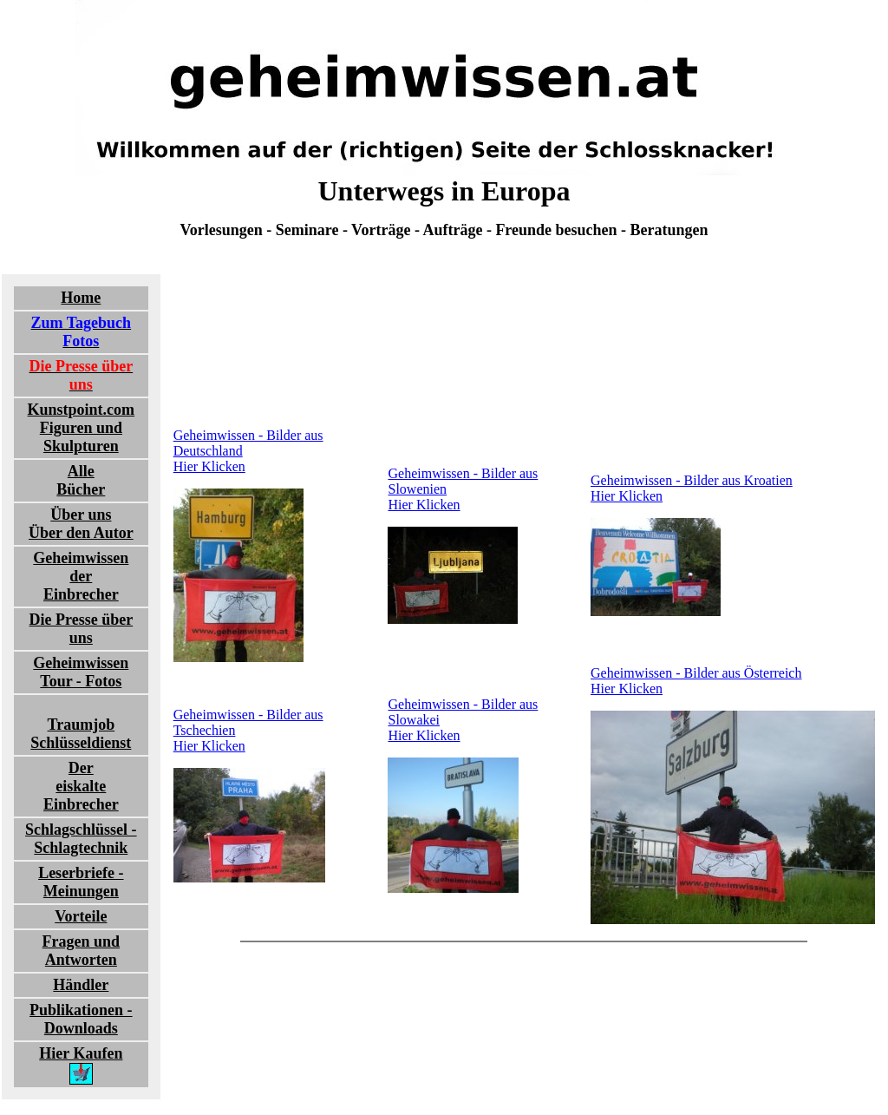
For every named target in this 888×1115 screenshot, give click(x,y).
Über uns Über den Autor (81, 523)
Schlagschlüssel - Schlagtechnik (81, 838)
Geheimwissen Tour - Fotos (80, 672)
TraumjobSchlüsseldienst (80, 733)
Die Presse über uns (81, 628)
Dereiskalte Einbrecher (81, 786)
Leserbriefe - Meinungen (80, 882)
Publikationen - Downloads (81, 1019)
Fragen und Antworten (81, 950)
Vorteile (81, 916)
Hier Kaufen (80, 1065)
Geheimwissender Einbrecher (80, 576)
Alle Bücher (80, 480)
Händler (80, 985)
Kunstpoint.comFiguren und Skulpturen (81, 428)
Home (81, 297)
